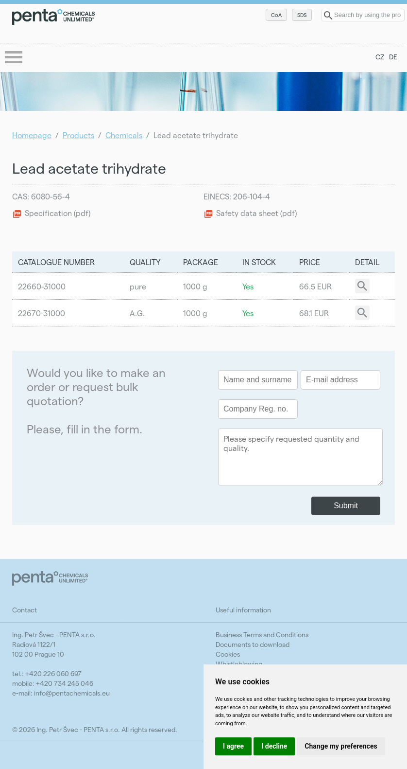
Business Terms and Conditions (262, 634)
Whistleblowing (239, 664)
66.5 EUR (315, 286)
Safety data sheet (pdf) (256, 212)
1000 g (195, 286)
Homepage (31, 135)
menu (14, 57)
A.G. (137, 313)
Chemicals (123, 135)
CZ (379, 57)
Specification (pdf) (57, 212)
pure (138, 286)
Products (78, 135)
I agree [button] (233, 746)
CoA (276, 15)
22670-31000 (41, 313)
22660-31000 (42, 286)
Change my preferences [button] (341, 746)
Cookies (228, 654)
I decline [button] (274, 746)
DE (393, 57)
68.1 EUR (314, 313)
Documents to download (252, 644)
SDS (301, 15)
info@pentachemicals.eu (72, 693)
